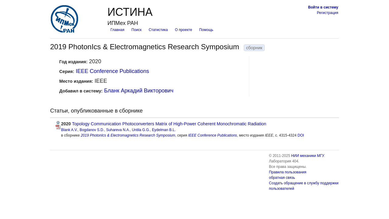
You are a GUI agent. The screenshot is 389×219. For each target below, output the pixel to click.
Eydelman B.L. (164, 130)
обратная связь (282, 178)
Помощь (206, 30)
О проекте (183, 30)
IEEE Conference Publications (112, 71)
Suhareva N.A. (118, 130)
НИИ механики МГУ (307, 156)
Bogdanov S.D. (92, 130)
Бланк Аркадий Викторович (139, 91)
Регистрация (327, 13)
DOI (301, 135)
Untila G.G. (141, 130)
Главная (117, 30)
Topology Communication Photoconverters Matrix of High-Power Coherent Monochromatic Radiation (169, 123)
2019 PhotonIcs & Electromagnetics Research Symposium (128, 135)
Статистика (158, 30)
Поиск (137, 30)
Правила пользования (287, 172)
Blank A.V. (69, 130)
